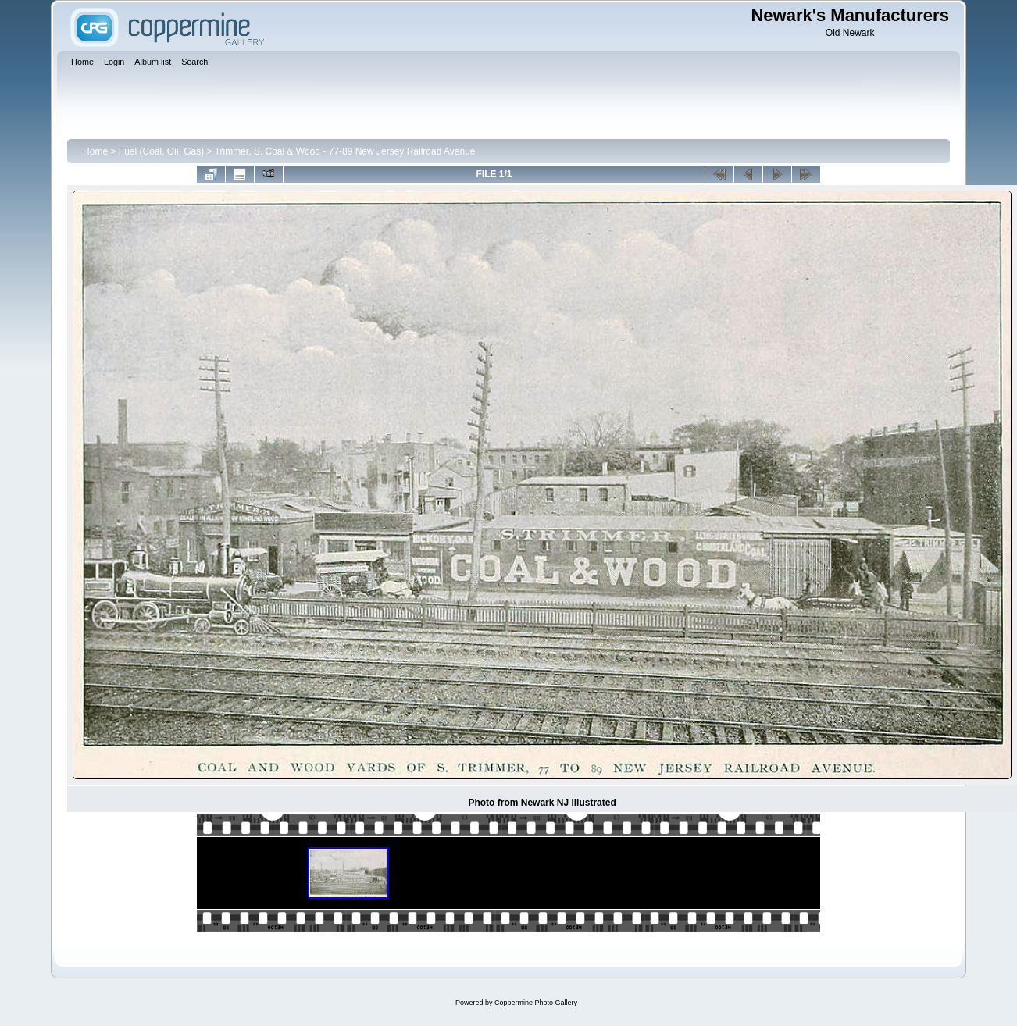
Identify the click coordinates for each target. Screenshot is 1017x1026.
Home (95, 151)
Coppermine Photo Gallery (535, 1002)
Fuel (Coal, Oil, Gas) (161, 151)
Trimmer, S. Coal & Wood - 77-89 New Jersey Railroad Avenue (345, 151)
